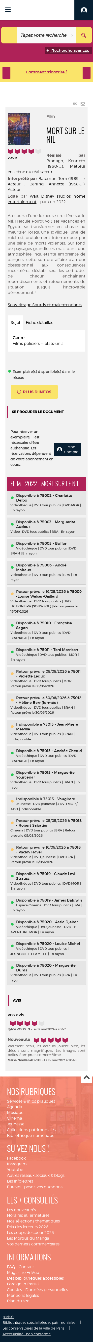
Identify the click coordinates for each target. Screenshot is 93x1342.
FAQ (11, 1266)
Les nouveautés (21, 1210)
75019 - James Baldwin (61, 900)
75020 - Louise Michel (60, 943)
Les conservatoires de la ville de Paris (33, 1328)
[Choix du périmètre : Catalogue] (9, 35)
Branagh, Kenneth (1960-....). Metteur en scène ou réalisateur (46, 166)
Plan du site (18, 1301)
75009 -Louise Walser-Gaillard (49, 594)
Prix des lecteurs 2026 (27, 1226)
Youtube (15, 1169)
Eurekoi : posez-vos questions (34, 1187)
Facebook (16, 1158)
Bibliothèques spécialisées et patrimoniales (38, 1322)
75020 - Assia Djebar (59, 922)
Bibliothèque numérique (30, 1135)
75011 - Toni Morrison (59, 649)
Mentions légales (23, 1295)
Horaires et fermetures (28, 1215)
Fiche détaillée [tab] (39, 322)
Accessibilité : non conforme (26, 1334)
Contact (26, 1266)
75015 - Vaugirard (59, 799)
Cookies (14, 1289)
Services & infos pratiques (31, 1101)
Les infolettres (20, 1181)
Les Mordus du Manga (28, 1238)
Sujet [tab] (15, 322)
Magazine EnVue (23, 1272)
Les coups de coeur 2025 (30, 1232)
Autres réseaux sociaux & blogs (35, 1175)
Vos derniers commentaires (33, 1244)
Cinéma (14, 1118)
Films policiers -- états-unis (38, 343)
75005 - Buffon (53, 543)
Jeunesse (15, 1124)
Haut (86, 1078)
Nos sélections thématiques (33, 1221)
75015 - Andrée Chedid (61, 750)
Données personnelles (46, 1289)
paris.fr (8, 1317)
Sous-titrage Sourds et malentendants (45, 304)
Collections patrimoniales (31, 1129)
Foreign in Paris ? (23, 1284)
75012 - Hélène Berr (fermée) (48, 700)
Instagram (17, 1164)
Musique (15, 1112)
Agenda (14, 1106)
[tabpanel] (46, 341)
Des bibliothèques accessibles (35, 1278)
